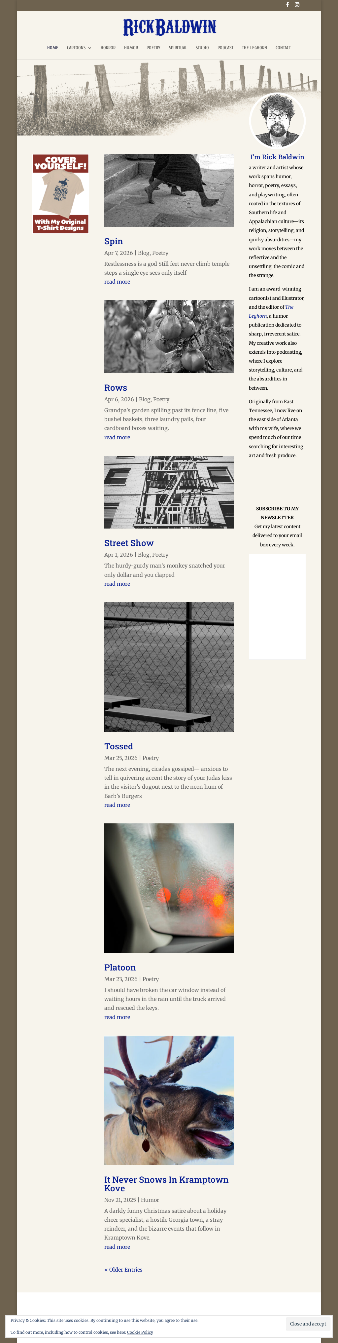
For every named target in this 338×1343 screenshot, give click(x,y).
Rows (115, 387)
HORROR (108, 48)
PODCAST (225, 48)
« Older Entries (123, 1269)
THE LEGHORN (254, 48)
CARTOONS (76, 48)
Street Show (129, 542)
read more (117, 281)
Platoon (120, 967)
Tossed (118, 746)
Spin (113, 241)
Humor (150, 1200)
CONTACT (283, 48)
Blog (144, 253)
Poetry (160, 253)
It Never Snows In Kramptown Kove (166, 1184)
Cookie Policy (140, 1332)
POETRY (153, 48)
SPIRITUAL (178, 48)
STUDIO (202, 48)
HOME (52, 48)
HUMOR (131, 48)
